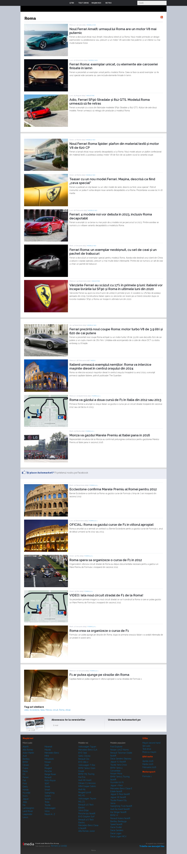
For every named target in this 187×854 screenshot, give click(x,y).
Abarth (26, 746)
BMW (25, 762)
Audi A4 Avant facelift (120, 809)
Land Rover (28, 811)
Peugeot (48, 768)
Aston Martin (28, 753)
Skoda (47, 786)
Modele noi (91, 25)
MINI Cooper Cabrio (87, 786)
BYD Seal (82, 753)
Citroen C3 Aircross (87, 783)
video (26, 710)
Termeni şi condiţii (59, 846)
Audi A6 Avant (84, 780)
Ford (25, 783)
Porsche (48, 771)
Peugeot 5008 (84, 792)
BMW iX (114, 815)
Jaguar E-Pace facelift (120, 794)
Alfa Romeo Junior (86, 831)
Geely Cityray (84, 756)
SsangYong (49, 793)
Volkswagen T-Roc (86, 765)
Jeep (25, 802)
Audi (25, 756)
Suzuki (48, 799)
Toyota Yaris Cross (118, 765)
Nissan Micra (116, 773)
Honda (25, 789)
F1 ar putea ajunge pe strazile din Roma (99, 675)
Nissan (48, 762)
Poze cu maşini (149, 752)
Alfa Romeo (28, 750)
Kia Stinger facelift (118, 812)
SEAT (47, 783)
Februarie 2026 (149, 767)
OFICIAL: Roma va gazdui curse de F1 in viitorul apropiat (111, 524)
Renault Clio (83, 759)
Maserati (48, 746)
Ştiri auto (146, 746)
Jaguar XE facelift (118, 797)
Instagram (118, 726)
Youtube (125, 726)
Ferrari (25, 777)
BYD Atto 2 (83, 762)
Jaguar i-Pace (116, 785)
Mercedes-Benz (52, 753)
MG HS (81, 795)
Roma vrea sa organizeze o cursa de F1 (99, 631)
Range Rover (50, 774)
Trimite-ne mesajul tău (151, 846)
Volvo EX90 (83, 810)
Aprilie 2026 (147, 761)
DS (24, 774)
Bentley (26, 759)
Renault (48, 777)
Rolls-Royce (50, 780)
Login (116, 3)
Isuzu (25, 796)
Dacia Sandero (116, 830)
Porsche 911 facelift (86, 813)
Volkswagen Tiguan (87, 746)
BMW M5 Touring (86, 774)
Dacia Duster (116, 827)
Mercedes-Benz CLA (87, 750)
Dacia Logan (115, 833)
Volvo (47, 811)
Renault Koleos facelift (120, 818)
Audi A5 (81, 789)
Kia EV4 (81, 777)
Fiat (24, 780)
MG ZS (81, 801)
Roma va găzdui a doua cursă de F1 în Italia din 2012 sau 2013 (115, 400)
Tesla (47, 802)
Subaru (48, 796)
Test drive (146, 749)
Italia (42, 710)
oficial (68, 710)
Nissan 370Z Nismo (119, 750)
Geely (25, 786)
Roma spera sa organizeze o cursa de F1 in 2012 (105, 560)
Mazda (48, 750)
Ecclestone (34, 710)
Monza (49, 710)
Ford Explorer (116, 746)
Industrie (90, 95)
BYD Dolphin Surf (86, 816)
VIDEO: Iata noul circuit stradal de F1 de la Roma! (106, 595)
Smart (47, 789)
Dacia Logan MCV (118, 836)
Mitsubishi (49, 759)
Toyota (47, 805)
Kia (24, 805)
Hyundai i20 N (116, 782)
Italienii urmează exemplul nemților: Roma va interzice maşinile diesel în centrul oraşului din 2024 (110, 366)
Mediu (93, 360)
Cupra (25, 768)
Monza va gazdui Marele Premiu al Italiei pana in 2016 (109, 435)
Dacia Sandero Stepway (120, 758)
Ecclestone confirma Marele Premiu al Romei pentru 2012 (113, 489)
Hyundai (26, 793)
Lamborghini (28, 808)
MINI (47, 756)
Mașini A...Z (50, 814)
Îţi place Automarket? (40, 472)
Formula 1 (96, 396)
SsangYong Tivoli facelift (121, 806)
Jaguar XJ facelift (118, 762)
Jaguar (26, 799)
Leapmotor (27, 814)
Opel (47, 765)
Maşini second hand (151, 743)
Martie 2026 (147, 764)
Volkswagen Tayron (87, 798)
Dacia (25, 771)
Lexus (25, 817)
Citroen (26, 765)
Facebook (111, 726)
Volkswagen (50, 808)
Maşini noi (28, 738)
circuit (55, 710)
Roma (61, 710)
